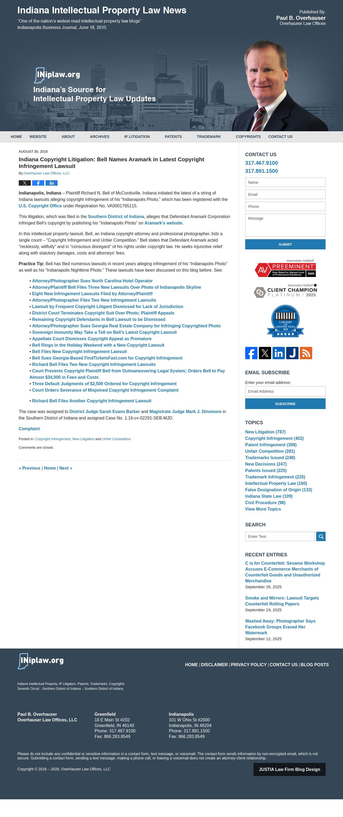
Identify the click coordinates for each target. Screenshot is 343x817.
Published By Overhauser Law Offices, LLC (301, 17)
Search (321, 560)
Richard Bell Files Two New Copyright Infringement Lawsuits (94, 364)
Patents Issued (264, 482)
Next (65, 468)
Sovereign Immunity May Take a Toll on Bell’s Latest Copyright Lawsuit (104, 332)
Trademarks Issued (268, 465)
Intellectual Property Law (274, 498)
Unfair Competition (116, 439)
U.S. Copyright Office (40, 206)
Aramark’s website (163, 223)
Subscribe (285, 404)
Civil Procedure (264, 523)
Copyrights (263, 136)
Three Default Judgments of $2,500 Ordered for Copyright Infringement (104, 383)
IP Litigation (152, 136)
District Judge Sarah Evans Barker (104, 411)
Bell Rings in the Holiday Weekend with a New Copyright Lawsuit (98, 345)
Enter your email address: (268, 382)
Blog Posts (316, 679)
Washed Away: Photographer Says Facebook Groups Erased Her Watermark (284, 647)
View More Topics (262, 531)
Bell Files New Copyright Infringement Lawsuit (79, 351)
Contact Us (303, 136)
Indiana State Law (267, 515)
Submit (285, 244)
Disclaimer (229, 679)
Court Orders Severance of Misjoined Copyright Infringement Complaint (105, 390)
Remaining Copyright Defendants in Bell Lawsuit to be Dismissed (98, 319)
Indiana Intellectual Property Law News (101, 18)
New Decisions (264, 474)
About (83, 136)
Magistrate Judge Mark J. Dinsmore (185, 411)
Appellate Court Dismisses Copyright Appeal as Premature (92, 338)
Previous (29, 468)
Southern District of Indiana (116, 216)
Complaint (29, 428)
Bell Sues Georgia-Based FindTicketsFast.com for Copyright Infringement (107, 358)
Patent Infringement (269, 449)
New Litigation (83, 439)
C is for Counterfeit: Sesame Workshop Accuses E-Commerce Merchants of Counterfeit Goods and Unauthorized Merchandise (282, 595)
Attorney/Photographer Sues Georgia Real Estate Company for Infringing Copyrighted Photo (126, 326)
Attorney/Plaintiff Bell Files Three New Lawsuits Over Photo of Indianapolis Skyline (116, 287)
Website (53, 136)
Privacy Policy (259, 679)
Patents (188, 136)
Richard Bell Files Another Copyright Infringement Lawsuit (91, 401)
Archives (114, 136)
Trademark (224, 136)
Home (23, 136)
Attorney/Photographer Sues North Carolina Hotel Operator (92, 281)
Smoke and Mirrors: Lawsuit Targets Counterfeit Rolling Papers (279, 624)
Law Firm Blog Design (296, 787)
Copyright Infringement (52, 439)
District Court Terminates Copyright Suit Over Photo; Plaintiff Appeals (103, 313)
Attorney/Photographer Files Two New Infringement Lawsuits (94, 300)
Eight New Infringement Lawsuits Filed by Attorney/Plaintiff (92, 293)
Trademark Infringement (273, 490)
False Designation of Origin (276, 507)
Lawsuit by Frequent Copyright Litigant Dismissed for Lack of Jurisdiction (107, 306)
